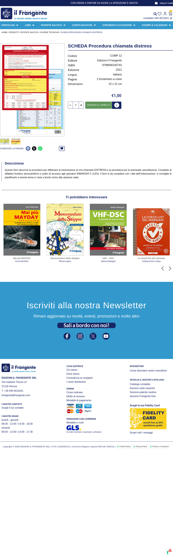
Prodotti (14, 32)
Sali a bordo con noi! (86, 325)
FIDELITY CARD (166, 3)
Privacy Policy (141, 446)
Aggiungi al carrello (98, 105)
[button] (28, 148)
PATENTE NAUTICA (30, 32)
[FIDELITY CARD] (156, 3)
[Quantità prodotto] (76, 105)
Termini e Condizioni (160, 446)
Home (4, 32)
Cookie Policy (125, 446)
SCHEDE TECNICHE (49, 32)
